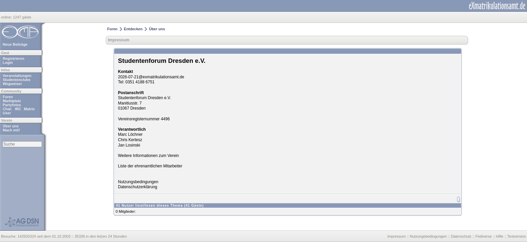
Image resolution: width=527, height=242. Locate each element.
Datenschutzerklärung (137, 187)
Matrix (29, 109)
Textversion (516, 236)
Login (8, 63)
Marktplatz (12, 101)
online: (7, 17)
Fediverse (484, 236)
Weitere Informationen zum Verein (148, 155)
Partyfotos (12, 105)
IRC (18, 109)
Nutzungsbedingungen (138, 181)
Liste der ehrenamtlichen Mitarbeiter (150, 166)
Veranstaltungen (17, 76)
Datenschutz (461, 236)
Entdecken (133, 29)
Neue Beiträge (15, 44)
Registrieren (13, 58)
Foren (8, 97)
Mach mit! (11, 130)
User (7, 113)
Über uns (11, 126)
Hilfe (499, 236)
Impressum (118, 40)
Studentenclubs (17, 80)
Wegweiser (12, 84)
